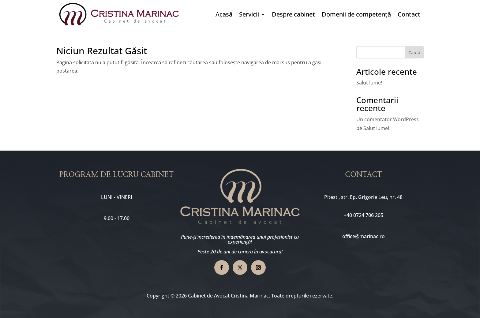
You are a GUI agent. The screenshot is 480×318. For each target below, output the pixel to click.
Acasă (224, 14)
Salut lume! (369, 82)
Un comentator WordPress (387, 119)
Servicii (249, 14)
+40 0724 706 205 (363, 215)
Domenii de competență (356, 14)
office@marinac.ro (363, 236)
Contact (409, 14)
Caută (414, 52)
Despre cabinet (293, 14)
